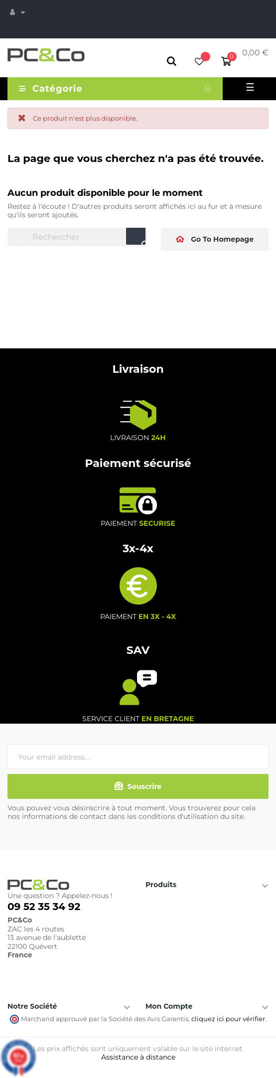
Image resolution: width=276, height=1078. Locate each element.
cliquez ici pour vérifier (228, 1019)
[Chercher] (77, 237)
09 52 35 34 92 (43, 907)
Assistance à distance (138, 1057)
